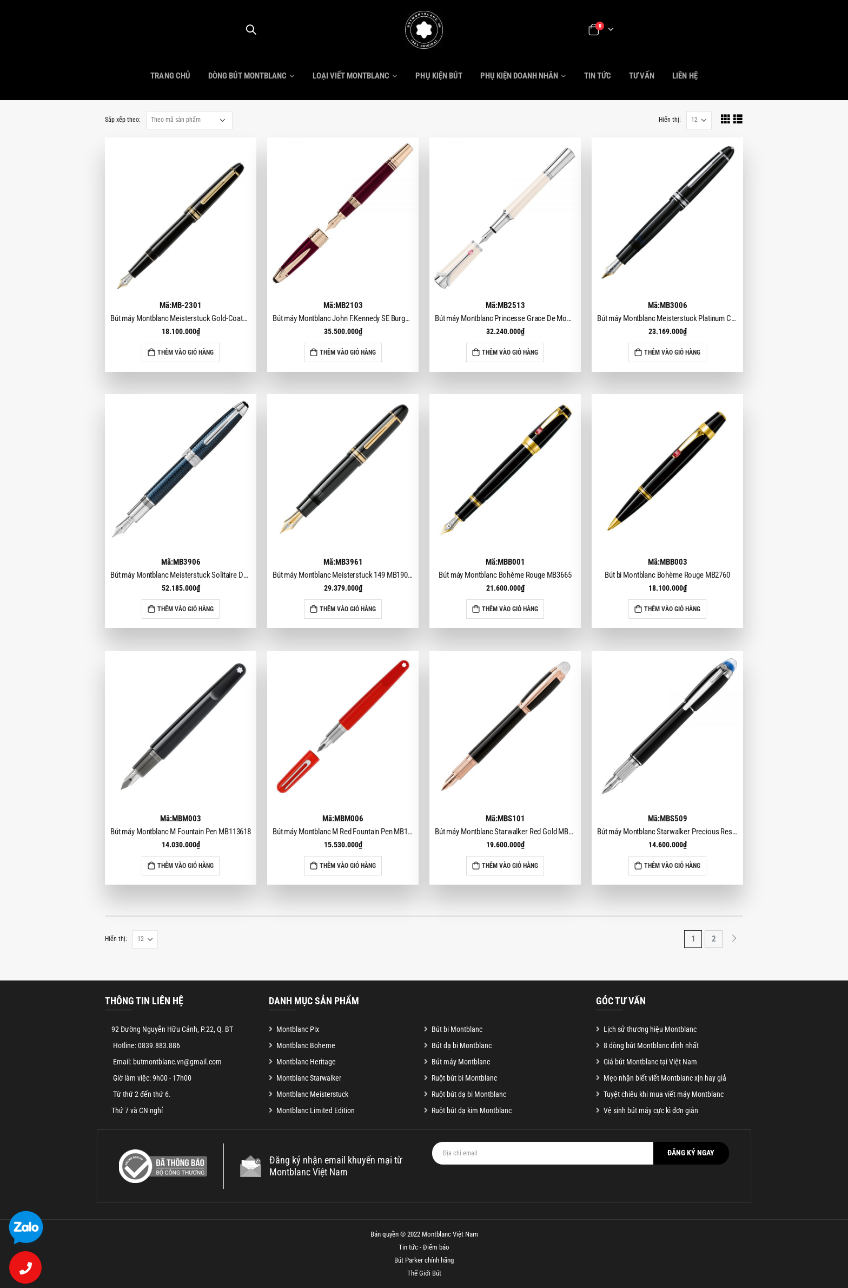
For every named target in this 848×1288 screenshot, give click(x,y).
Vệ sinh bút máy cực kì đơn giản (651, 1110)
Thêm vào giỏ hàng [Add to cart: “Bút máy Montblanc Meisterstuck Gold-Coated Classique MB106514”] (185, 352)
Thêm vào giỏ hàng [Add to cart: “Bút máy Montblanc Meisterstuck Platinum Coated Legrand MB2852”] (672, 352)
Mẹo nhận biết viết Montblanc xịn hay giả (665, 1078)
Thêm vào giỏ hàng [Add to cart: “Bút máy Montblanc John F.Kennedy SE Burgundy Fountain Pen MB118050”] (348, 352)
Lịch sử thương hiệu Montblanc (650, 1029)
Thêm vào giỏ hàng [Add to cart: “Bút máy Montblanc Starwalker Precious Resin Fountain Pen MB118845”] (672, 865)
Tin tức (597, 76)
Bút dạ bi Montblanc (462, 1045)
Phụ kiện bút (438, 76)
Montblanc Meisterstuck (312, 1094)
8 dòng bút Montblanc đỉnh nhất (651, 1045)
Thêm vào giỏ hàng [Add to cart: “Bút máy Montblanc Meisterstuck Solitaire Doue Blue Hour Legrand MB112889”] (185, 609)
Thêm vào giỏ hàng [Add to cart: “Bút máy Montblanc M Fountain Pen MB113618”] (185, 865)
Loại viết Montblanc (351, 76)
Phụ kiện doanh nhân (519, 76)
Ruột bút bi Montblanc (464, 1078)
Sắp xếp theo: (123, 119)
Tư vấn (641, 76)
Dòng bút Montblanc (247, 76)
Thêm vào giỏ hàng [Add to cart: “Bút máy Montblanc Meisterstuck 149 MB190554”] (348, 609)
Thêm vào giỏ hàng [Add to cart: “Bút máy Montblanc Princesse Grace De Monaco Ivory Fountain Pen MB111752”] (510, 352)
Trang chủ (170, 76)
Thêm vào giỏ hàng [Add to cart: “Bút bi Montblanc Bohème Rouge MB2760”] (672, 609)
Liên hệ (684, 76)
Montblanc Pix (297, 1029)
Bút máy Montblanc (461, 1061)
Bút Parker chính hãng (424, 1260)
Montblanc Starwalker (308, 1078)
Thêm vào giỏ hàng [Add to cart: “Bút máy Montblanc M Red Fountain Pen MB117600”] (348, 865)
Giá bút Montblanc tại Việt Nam (650, 1061)
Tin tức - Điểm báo (424, 1247)
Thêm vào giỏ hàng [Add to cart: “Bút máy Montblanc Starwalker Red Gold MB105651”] (510, 865)
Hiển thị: (670, 119)
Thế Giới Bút (424, 1273)
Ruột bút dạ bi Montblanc (469, 1094)
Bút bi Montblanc (457, 1029)
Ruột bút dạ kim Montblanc (472, 1110)
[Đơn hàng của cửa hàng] (189, 120)
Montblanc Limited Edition (315, 1110)
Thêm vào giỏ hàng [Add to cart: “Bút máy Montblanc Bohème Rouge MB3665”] (510, 609)
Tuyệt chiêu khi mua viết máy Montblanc (664, 1094)
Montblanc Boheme (305, 1045)
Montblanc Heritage (306, 1061)
